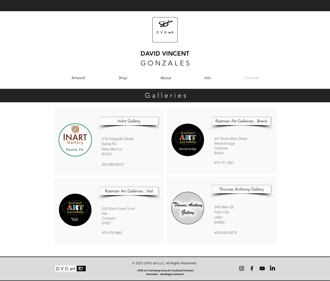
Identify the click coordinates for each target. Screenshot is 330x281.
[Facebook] (252, 268)
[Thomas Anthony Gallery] (241, 189)
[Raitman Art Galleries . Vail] (128, 191)
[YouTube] (262, 268)
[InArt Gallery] (128, 121)
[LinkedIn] (272, 268)
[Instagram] (241, 268)
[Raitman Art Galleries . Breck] (241, 121)
